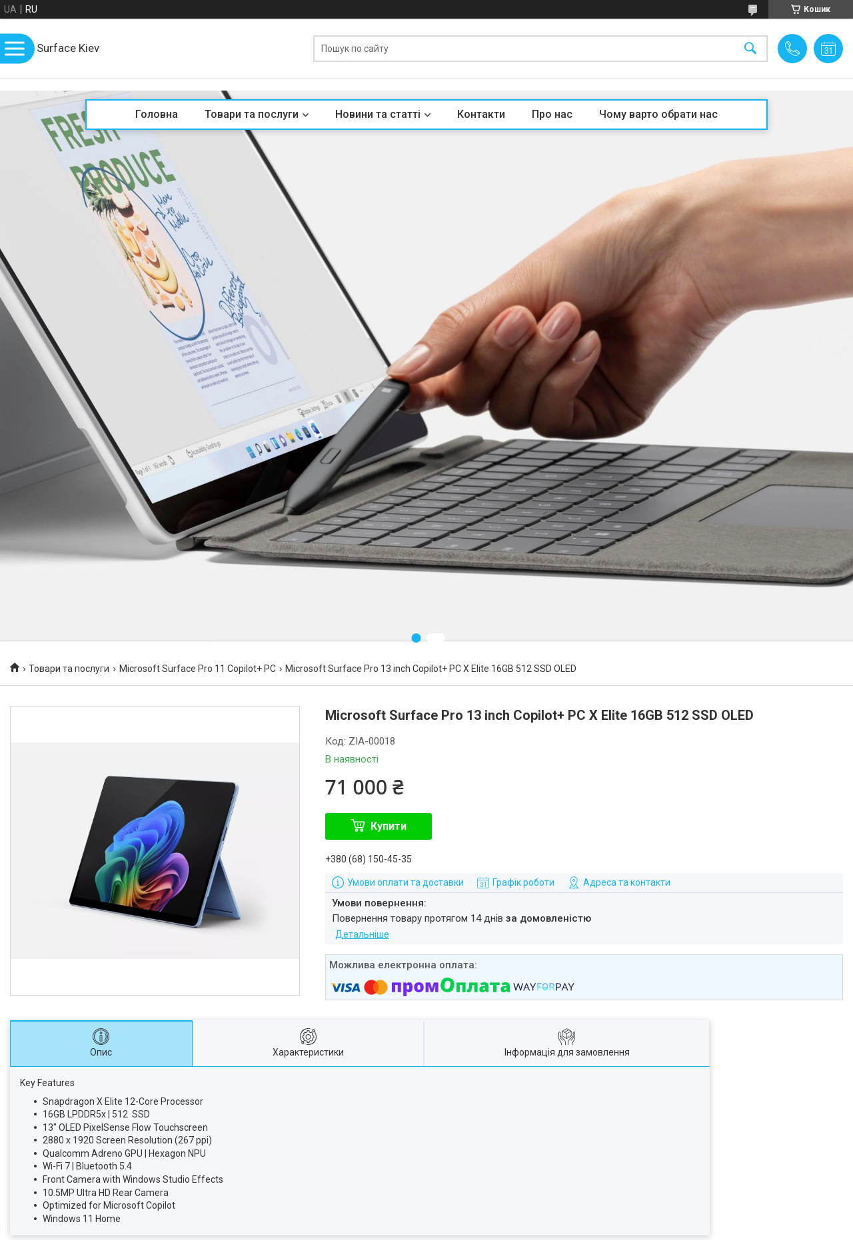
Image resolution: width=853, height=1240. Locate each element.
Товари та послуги (252, 114)
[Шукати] (750, 49)
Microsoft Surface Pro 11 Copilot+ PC (197, 668)
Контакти (481, 114)
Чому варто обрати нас (658, 114)
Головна (156, 114)
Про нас (552, 114)
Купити (389, 826)
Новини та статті (378, 114)
